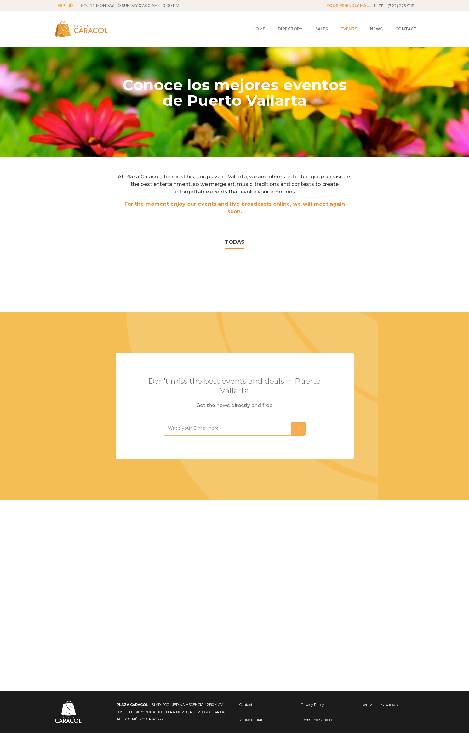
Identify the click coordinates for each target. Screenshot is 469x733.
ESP (67, 5)
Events (341, 22)
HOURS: (132, 5)
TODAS (234, 242)
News (369, 22)
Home (251, 22)
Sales (314, 22)
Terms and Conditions (319, 720)
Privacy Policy (312, 704)
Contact (398, 22)
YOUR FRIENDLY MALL (349, 5)
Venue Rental (250, 720)
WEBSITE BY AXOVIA (380, 705)
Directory (283, 22)
